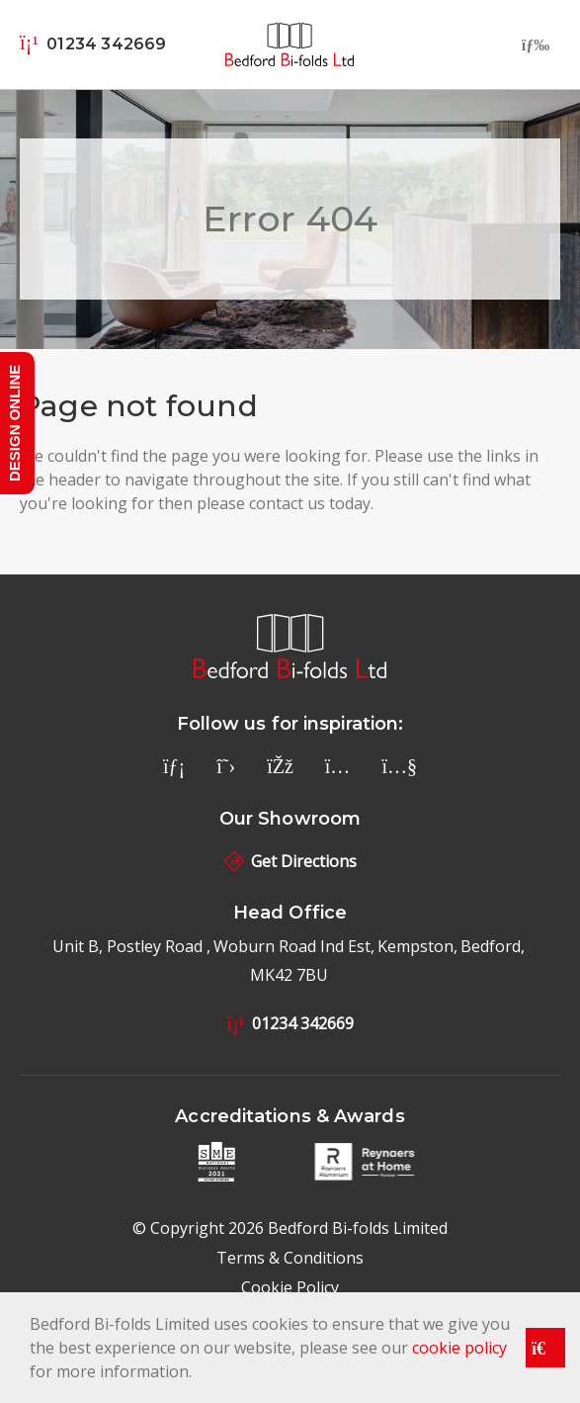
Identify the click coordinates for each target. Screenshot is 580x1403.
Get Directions (290, 861)
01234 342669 (289, 1023)
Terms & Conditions (290, 1258)
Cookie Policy (290, 1287)
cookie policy (459, 1348)
